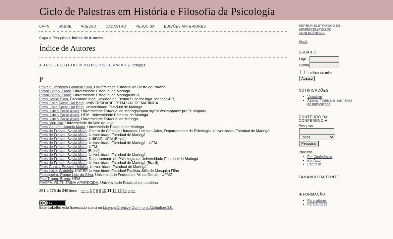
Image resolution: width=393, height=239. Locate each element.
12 (114, 191)
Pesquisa (145, 26)
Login (303, 59)
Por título (314, 164)
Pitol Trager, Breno (54, 179)
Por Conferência (319, 157)
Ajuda (303, 41)
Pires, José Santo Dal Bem (61, 103)
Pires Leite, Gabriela (56, 171)
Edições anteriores (185, 26)
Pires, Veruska (51, 123)
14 (125, 191)
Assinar (313, 100)
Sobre (65, 26)
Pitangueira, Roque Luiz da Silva (66, 175)
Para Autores (317, 204)
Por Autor (314, 160)
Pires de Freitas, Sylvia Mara (63, 131)
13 (120, 191)
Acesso (88, 26)
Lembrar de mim (319, 73)
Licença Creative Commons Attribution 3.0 (138, 207)
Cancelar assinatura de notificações (329, 102)
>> (133, 191)
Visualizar (314, 97)
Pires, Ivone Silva (53, 99)
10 (104, 191)
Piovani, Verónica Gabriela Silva (65, 87)
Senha (304, 65)
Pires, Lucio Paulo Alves (59, 119)
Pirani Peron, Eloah (55, 91)
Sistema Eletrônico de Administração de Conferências (319, 29)
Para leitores (316, 200)
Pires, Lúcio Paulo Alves (59, 111)
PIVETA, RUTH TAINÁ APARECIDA (68, 183)
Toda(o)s (138, 65)
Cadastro (116, 26)
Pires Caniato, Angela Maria (62, 127)
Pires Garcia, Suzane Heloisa (63, 167)
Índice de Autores (87, 38)
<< (83, 191)
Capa (44, 26)
